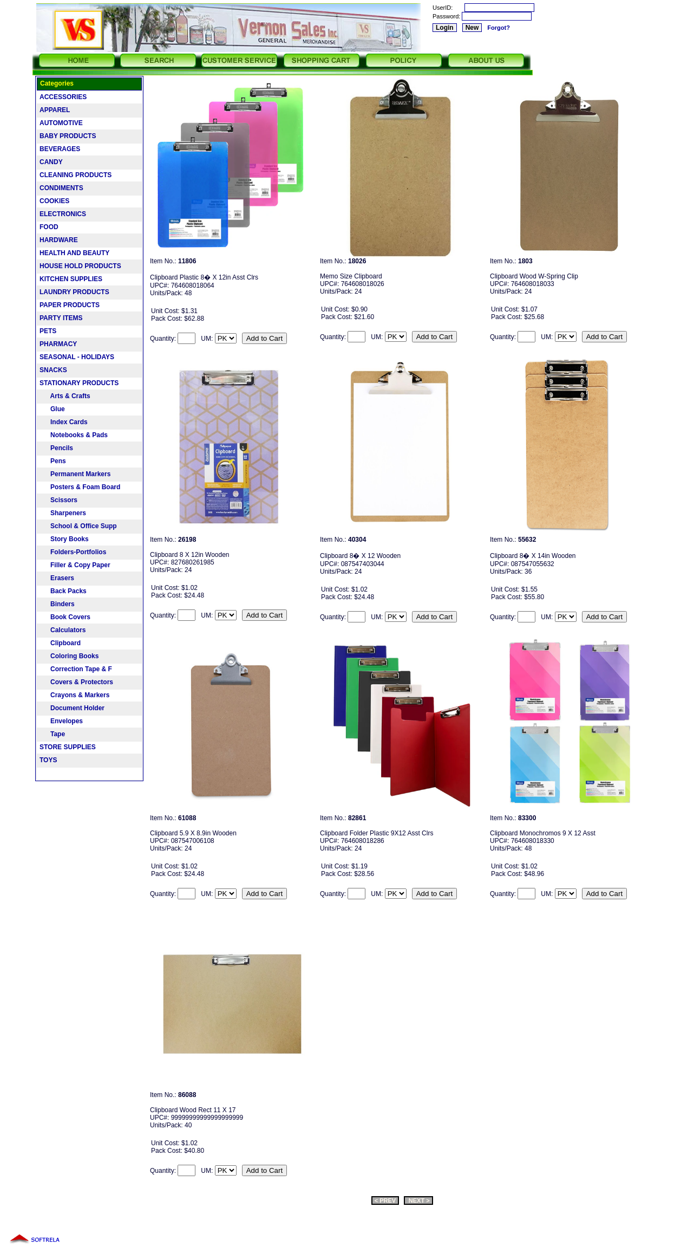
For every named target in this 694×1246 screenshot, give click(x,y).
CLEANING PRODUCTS (76, 175)
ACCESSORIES (63, 97)
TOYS (48, 760)
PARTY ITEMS (61, 318)
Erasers (57, 578)
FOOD (49, 227)
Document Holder (72, 708)
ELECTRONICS (63, 214)
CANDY (51, 162)
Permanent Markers (75, 474)
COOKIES (54, 201)
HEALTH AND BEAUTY (74, 253)
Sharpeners (63, 513)
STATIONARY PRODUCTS (79, 383)
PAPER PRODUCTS (70, 305)
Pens (53, 461)
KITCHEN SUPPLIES (71, 279)
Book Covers (65, 617)
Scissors (58, 500)
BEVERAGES (60, 149)
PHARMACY (58, 344)
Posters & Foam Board (80, 487)
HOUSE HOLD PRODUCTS (80, 266)
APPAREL (55, 110)
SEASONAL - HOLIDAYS (77, 357)
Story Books (64, 539)
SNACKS (53, 370)
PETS (48, 331)
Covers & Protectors (76, 682)
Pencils (56, 448)
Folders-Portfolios (73, 552)
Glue (52, 409)
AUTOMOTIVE (61, 123)
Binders (57, 604)
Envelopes (61, 721)
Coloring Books (69, 656)
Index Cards (64, 422)
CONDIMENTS (61, 188)
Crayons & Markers (74, 695)
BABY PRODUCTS (68, 136)
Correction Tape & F (76, 669)
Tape (52, 734)
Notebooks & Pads (74, 435)
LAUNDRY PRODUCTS (74, 292)
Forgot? (498, 27)
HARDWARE (59, 240)
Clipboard (60, 643)
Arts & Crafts (65, 396)
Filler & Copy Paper (75, 565)
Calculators (63, 630)
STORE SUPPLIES (68, 747)
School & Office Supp (78, 526)
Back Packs (63, 591)
